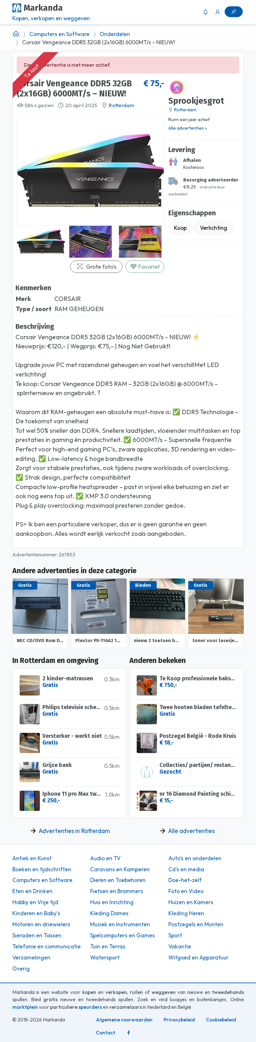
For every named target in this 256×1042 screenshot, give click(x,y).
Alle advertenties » (187, 128)
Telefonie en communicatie (46, 946)
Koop (180, 227)
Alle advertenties (191, 831)
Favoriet (145, 266)
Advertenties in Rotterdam (74, 831)
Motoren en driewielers (41, 924)
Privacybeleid (179, 1020)
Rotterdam (121, 105)
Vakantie (179, 946)
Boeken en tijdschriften (41, 869)
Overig (21, 968)
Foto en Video (185, 891)
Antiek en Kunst (32, 858)
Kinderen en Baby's (36, 913)
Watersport (105, 957)
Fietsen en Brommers (116, 891)
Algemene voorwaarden (124, 1020)
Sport (175, 935)
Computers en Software (59, 34)
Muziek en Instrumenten (120, 924)
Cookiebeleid (221, 1020)
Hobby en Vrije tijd (35, 902)
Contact (105, 1033)
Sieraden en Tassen (36, 935)
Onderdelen (115, 34)
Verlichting (213, 227)
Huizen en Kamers (190, 902)
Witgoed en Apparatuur (198, 957)
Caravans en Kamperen (120, 869)
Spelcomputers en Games (122, 935)
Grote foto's (96, 266)
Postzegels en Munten (195, 924)
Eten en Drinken (32, 891)
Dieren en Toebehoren (118, 880)
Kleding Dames (109, 913)
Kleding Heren (186, 913)
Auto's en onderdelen (195, 858)
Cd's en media (186, 869)
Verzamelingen (31, 957)
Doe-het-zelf (185, 880)
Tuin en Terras (107, 946)
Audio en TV (105, 858)
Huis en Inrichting (112, 902)
